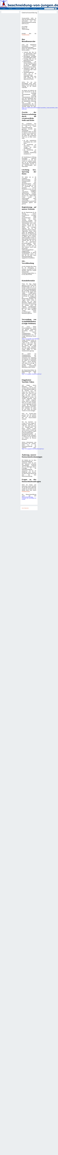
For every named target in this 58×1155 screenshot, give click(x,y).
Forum (41, 8)
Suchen (34, 8)
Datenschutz (26, 508)
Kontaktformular (26, 491)
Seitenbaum (26, 8)
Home (4, 8)
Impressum (18, 8)
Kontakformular (25, 34)
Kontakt (10, 8)
